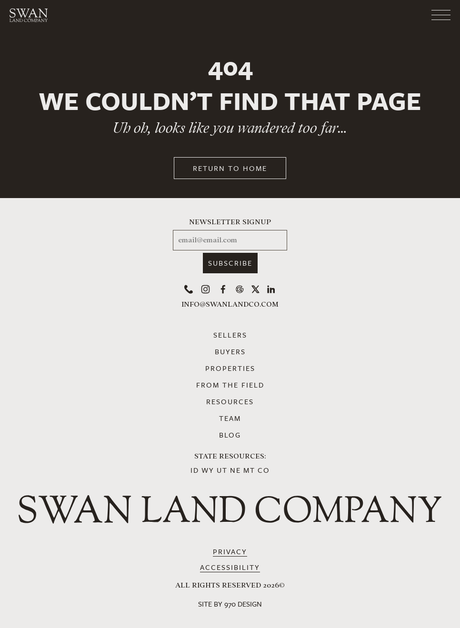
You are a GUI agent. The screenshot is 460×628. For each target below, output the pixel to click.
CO (264, 470)
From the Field (230, 384)
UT (222, 470)
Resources (230, 401)
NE (235, 470)
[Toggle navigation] (402, 15)
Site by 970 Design (230, 603)
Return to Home (230, 168)
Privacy (230, 551)
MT (249, 470)
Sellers (230, 334)
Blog (230, 434)
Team (230, 418)
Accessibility (230, 567)
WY (207, 470)
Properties (230, 368)
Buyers (230, 351)
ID (194, 470)
